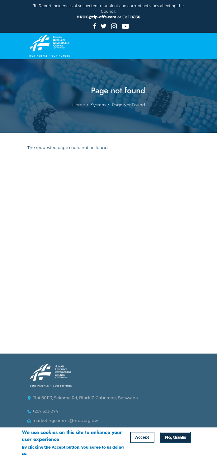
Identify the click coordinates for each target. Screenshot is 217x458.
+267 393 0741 (46, 414)
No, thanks (175, 438)
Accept (142, 438)
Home (78, 111)
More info (37, 453)
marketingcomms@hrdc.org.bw (65, 423)
